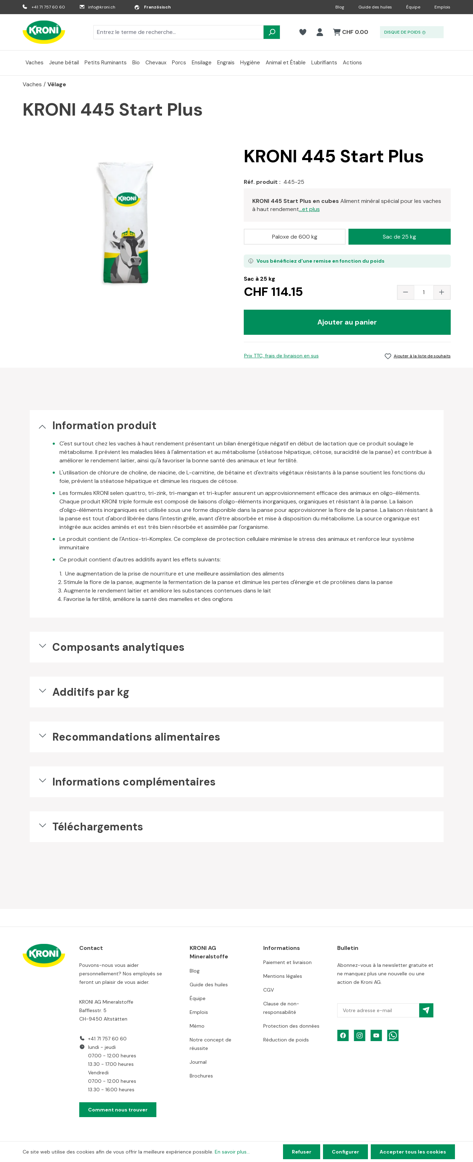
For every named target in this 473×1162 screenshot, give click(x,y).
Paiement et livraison (287, 962)
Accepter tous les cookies (413, 1152)
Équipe (413, 7)
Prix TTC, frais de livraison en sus (281, 355)
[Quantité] (424, 292)
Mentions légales (282, 976)
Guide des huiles (375, 7)
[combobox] (178, 32)
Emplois (442, 7)
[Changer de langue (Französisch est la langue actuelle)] (152, 7)
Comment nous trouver (118, 1109)
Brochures (201, 1076)
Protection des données (291, 1026)
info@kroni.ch (101, 7)
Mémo (197, 1026)
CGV (268, 990)
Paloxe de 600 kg (294, 236)
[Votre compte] (319, 32)
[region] (126, 223)
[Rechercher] (271, 32)
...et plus (309, 209)
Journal (198, 1062)
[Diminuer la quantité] (405, 292)
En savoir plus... (232, 1152)
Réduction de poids (286, 1040)
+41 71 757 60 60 (48, 7)
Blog (339, 7)
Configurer (345, 1152)
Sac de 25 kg (399, 236)
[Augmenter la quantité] (441, 292)
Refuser (301, 1152)
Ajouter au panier (347, 322)
